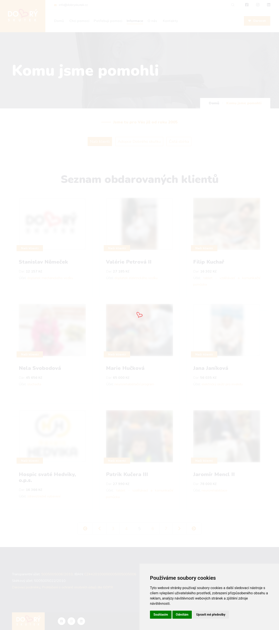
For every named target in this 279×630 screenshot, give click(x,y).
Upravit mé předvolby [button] (210, 614)
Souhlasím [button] (160, 614)
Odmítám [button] (182, 614)
